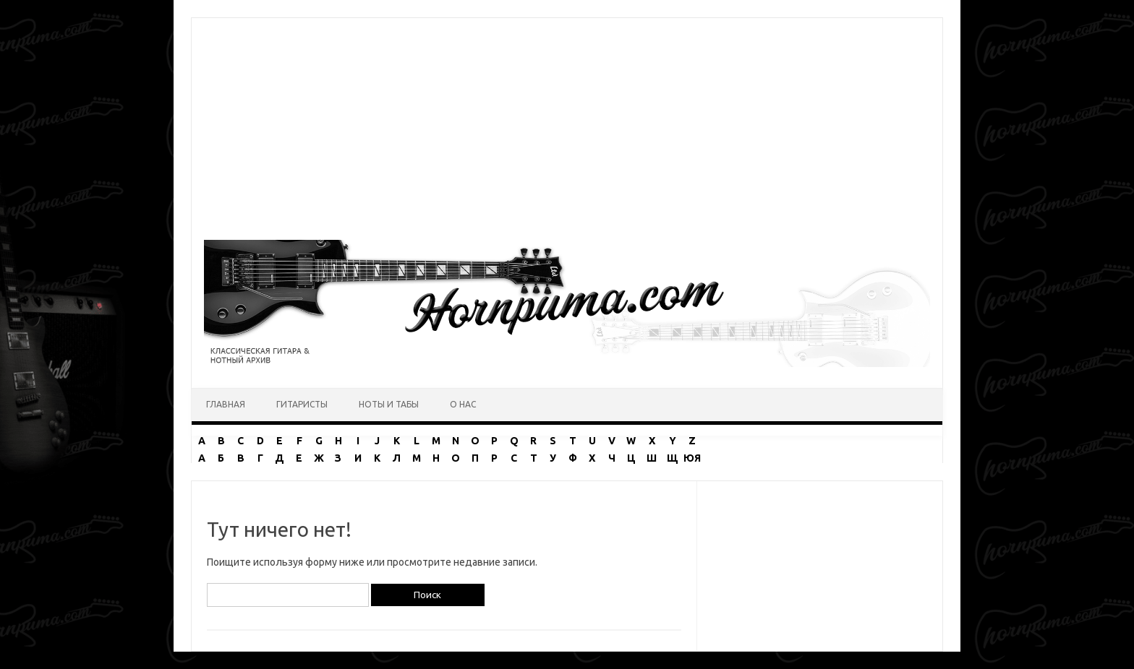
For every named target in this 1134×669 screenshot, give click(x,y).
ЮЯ (692, 458)
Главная (225, 404)
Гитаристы (302, 404)
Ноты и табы (389, 404)
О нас (463, 404)
